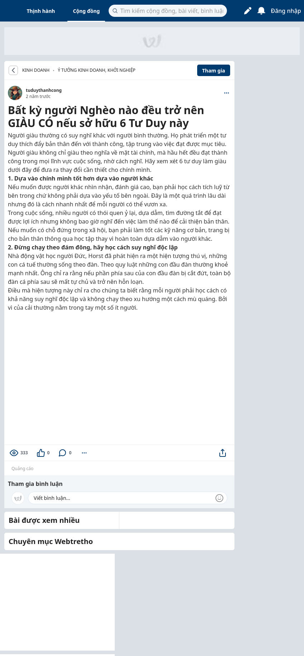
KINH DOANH (35, 70)
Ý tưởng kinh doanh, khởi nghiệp (97, 70)
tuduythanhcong (44, 90)
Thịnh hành (41, 11)
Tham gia (213, 70)
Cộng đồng (86, 11)
